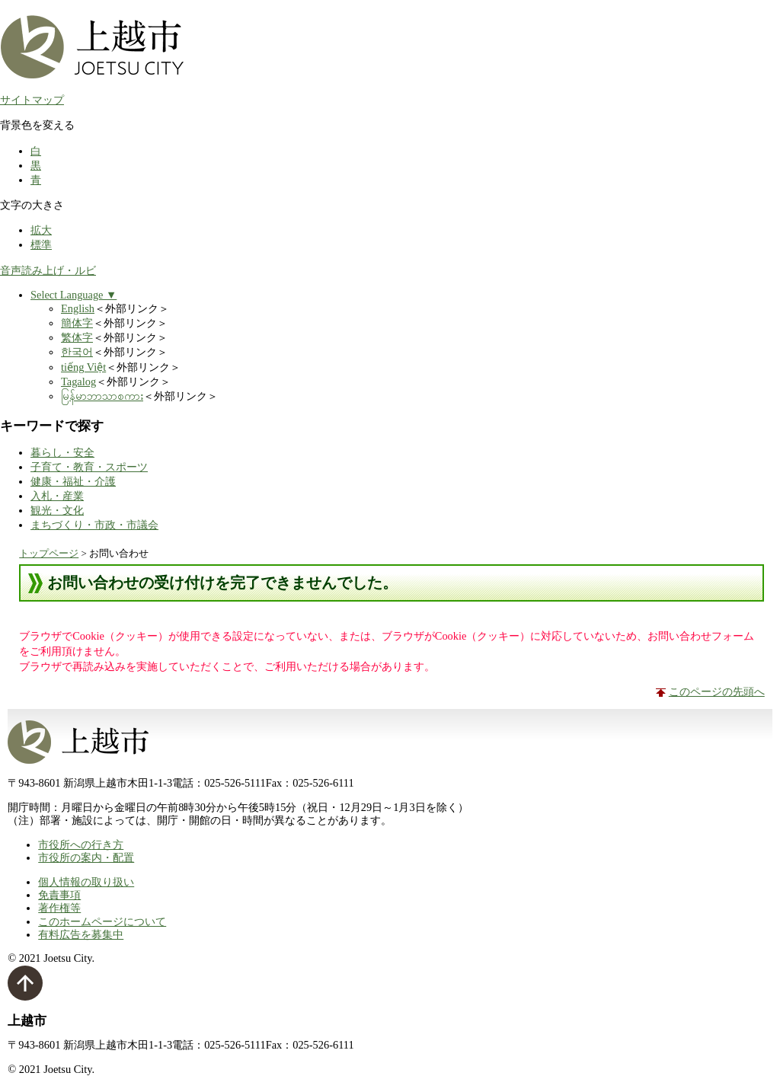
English (77, 308)
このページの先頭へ (717, 691)
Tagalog (78, 381)
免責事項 (59, 895)
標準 (41, 244)
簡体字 (77, 323)
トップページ (48, 553)
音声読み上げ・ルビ (48, 270)
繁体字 (77, 337)
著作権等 (59, 908)
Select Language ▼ (73, 295)
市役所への (80, 844)
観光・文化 (57, 510)
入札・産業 (57, 496)
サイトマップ (32, 100)
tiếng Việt (83, 367)
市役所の (86, 857)
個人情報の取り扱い (86, 882)
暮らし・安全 (62, 452)
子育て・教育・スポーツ (89, 467)
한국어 (77, 352)
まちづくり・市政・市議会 (94, 525)
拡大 (41, 230)
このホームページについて (102, 921)
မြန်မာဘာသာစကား (102, 396)
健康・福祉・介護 (73, 481)
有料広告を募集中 (80, 934)
